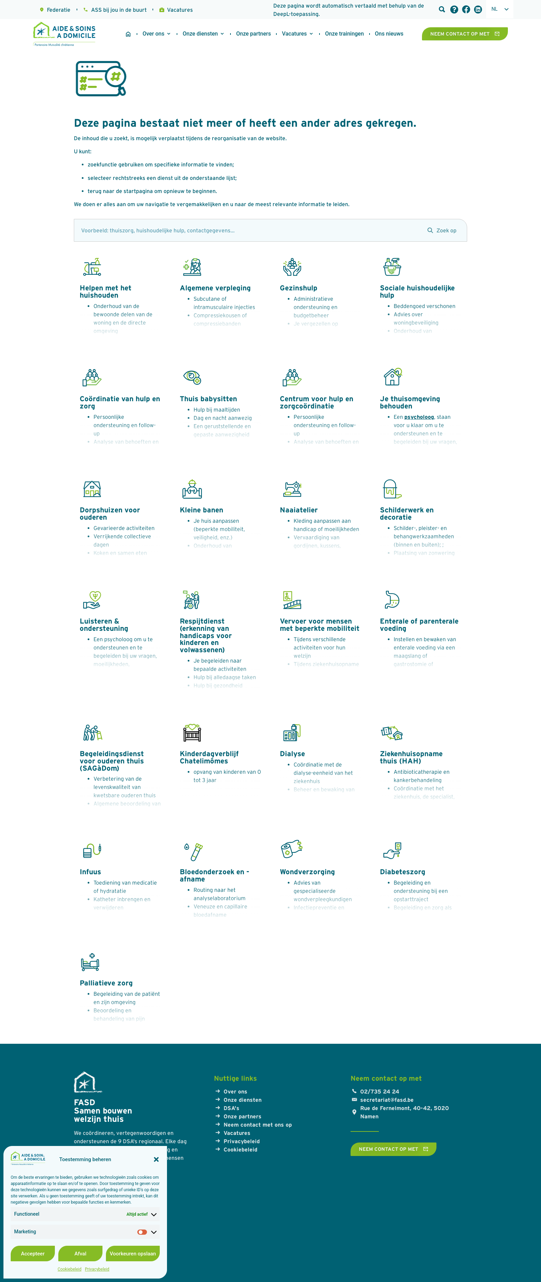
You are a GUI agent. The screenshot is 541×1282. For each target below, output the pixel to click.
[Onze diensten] (200, 34)
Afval (80, 1254)
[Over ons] (153, 34)
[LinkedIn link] (478, 9)
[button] (156, 1159)
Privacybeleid (97, 1269)
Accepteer (33, 1254)
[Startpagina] (128, 34)
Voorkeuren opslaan (133, 1254)
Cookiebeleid (69, 1269)
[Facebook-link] (466, 9)
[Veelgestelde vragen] (454, 9)
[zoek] (247, 230)
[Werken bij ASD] (294, 34)
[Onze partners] (253, 34)
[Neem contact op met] (465, 33)
